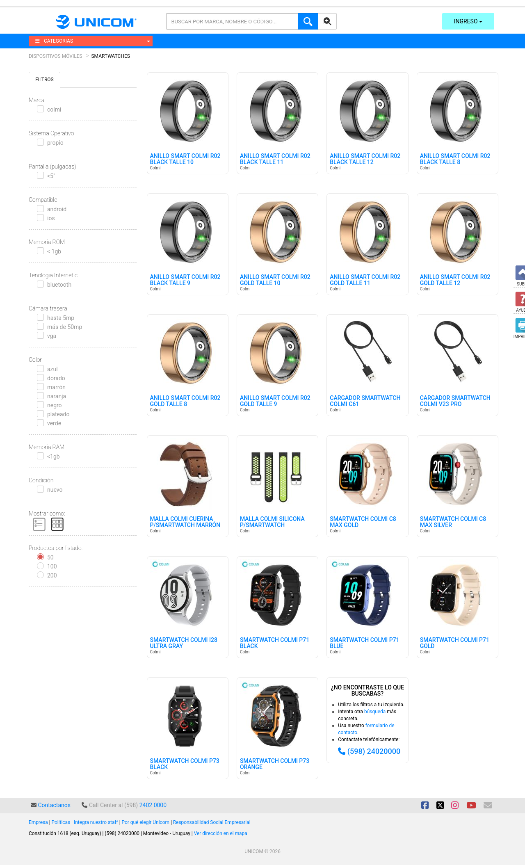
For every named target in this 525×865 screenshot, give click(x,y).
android (56, 209)
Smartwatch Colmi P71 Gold (454, 643)
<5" (51, 176)
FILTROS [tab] (44, 79)
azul (52, 369)
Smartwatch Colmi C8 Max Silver (453, 522)
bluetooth (59, 284)
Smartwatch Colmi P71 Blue (364, 643)
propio (55, 142)
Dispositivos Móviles (55, 56)
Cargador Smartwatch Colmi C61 (365, 401)
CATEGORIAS (92, 41)
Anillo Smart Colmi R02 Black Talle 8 (455, 159)
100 (52, 566)
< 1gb (54, 251)
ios (51, 218)
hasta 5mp (60, 318)
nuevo (54, 489)
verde (54, 423)
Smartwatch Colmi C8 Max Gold (363, 522)
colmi (54, 109)
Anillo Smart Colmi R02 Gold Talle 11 (365, 280)
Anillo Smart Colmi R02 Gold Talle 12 (455, 280)
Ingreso (468, 21)
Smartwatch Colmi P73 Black (184, 764)
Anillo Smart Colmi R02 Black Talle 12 (365, 159)
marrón (56, 387)
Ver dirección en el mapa (220, 833)
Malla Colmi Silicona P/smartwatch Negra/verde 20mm (272, 525)
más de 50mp (64, 327)
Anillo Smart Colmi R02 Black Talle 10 (185, 159)
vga (51, 336)
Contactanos (54, 805)
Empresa (38, 822)
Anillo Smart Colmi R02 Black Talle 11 (275, 159)
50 (50, 557)
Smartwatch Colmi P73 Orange (274, 764)
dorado (56, 378)
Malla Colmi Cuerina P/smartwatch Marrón (185, 522)
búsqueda (375, 711)
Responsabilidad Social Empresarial (212, 822)
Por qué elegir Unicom (145, 822)
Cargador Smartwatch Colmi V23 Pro (455, 401)
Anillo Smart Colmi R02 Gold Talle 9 (275, 401)
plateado (58, 414)
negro (54, 405)
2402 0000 (153, 805)
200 (52, 575)
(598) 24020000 (374, 751)
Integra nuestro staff (96, 822)
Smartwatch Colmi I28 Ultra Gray (183, 643)
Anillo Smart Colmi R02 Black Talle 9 (185, 280)
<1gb (53, 456)
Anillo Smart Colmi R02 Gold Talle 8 (185, 401)
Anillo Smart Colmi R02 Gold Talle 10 (275, 280)
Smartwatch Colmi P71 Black (274, 643)
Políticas (61, 822)
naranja (56, 396)
